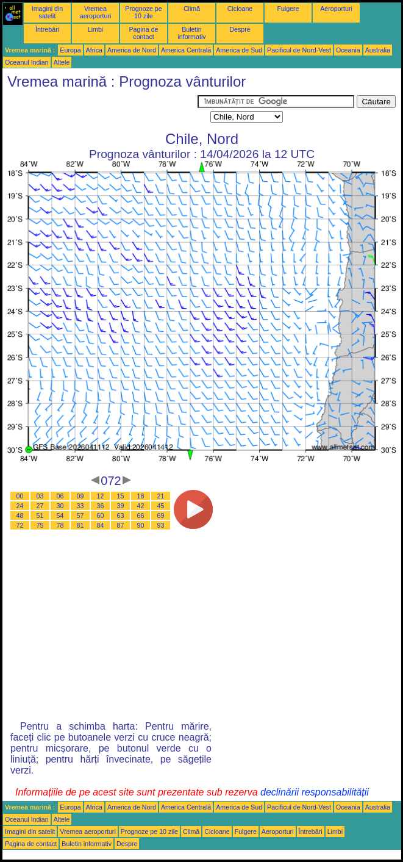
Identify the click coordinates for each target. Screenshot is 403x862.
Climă (192, 8)
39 (120, 505)
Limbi (95, 29)
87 (120, 525)
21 (161, 496)
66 (140, 515)
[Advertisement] (100, 110)
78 (60, 525)
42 (140, 505)
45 (161, 505)
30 (60, 505)
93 (161, 525)
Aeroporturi (336, 8)
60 (100, 515)
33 (80, 505)
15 (120, 496)
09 (80, 496)
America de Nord (131, 50)
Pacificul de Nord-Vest (299, 50)
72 (20, 525)
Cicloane (239, 8)
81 (80, 525)
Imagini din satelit (47, 12)
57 (80, 515)
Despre (239, 29)
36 (100, 505)
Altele (62, 62)
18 (140, 496)
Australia (377, 50)
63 (120, 515)
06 (60, 496)
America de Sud (239, 50)
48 (20, 515)
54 (60, 515)
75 (40, 525)
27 (40, 505)
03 (40, 496)
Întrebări (47, 29)
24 (20, 505)
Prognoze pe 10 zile (143, 12)
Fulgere (288, 8)
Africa (94, 50)
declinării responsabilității (314, 792)
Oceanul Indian (27, 62)
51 (40, 515)
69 (161, 515)
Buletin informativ (191, 33)
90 (140, 525)
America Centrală (186, 50)
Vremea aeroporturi (96, 12)
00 (20, 496)
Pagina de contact (144, 33)
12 (100, 496)
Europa (70, 50)
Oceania (348, 50)
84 (100, 525)
